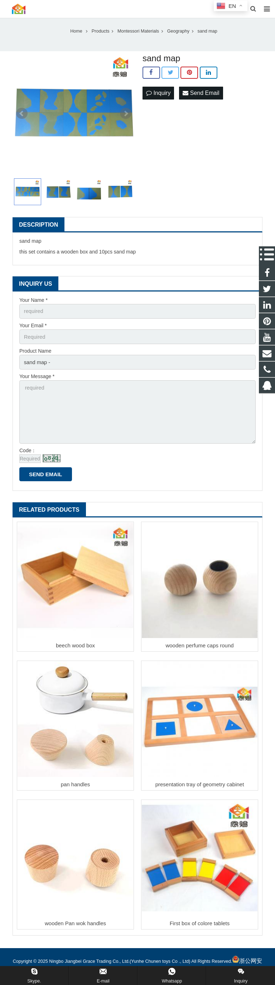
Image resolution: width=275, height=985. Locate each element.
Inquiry (158, 99)
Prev (22, 119)
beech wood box (75, 646)
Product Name (35, 356)
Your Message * (36, 380)
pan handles (75, 785)
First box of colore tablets (200, 924)
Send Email (201, 99)
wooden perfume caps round (199, 646)
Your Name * (33, 306)
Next (125, 119)
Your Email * (33, 331)
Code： (27, 451)
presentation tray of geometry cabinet (199, 785)
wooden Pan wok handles (75, 924)
